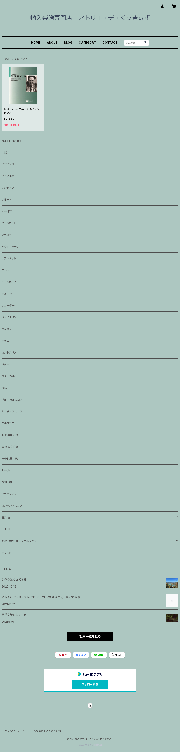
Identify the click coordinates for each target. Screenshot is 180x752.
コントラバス (9, 352)
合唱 (4, 388)
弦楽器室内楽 (10, 435)
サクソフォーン (10, 246)
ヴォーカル (8, 376)
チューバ (7, 293)
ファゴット (8, 234)
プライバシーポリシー (16, 731)
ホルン (5, 270)
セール (6, 470)
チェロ (5, 340)
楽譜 (4, 152)
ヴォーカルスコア (12, 399)
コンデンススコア (12, 505)
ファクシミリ (9, 493)
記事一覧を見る (90, 636)
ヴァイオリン (9, 317)
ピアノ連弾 (8, 176)
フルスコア (8, 423)
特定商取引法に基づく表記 (48, 731)
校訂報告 (7, 482)
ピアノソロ (8, 164)
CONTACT (110, 42)
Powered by (90, 745)
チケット (6, 552)
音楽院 (6, 517)
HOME (35, 42)
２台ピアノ (8, 187)
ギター (5, 364)
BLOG (68, 42)
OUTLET (7, 529)
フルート (7, 199)
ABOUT (52, 42)
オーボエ (7, 211)
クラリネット (9, 223)
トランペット (9, 258)
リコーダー (8, 305)
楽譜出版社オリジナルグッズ (19, 541)
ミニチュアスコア (12, 411)
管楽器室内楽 (10, 446)
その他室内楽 (10, 458)
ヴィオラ (7, 329)
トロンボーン (9, 282)
